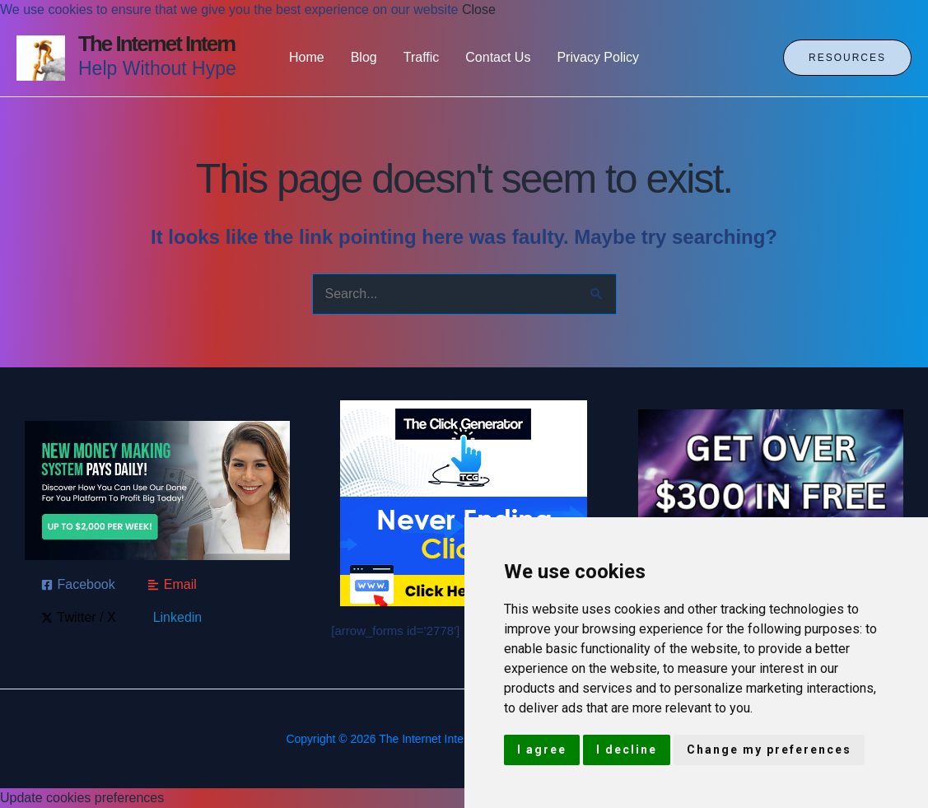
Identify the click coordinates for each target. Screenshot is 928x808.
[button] (847, 58)
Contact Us (497, 57)
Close (479, 9)
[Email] (172, 584)
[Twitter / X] (78, 617)
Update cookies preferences (82, 798)
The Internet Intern (156, 43)
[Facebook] (78, 584)
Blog (364, 57)
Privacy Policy (598, 57)
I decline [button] (626, 749)
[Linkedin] (175, 617)
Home (306, 57)
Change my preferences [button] (769, 749)
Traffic (421, 57)
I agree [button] (542, 749)
